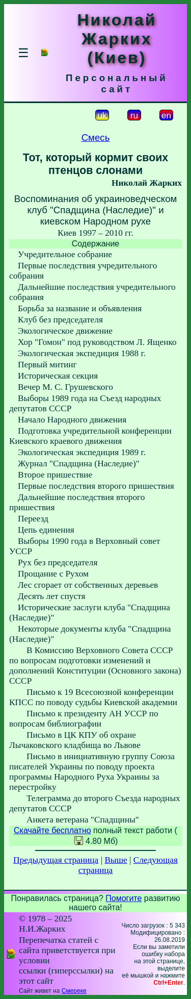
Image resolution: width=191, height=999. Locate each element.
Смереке (74, 990)
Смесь (95, 137)
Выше (115, 860)
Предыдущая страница (55, 860)
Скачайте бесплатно (52, 830)
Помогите (123, 898)
